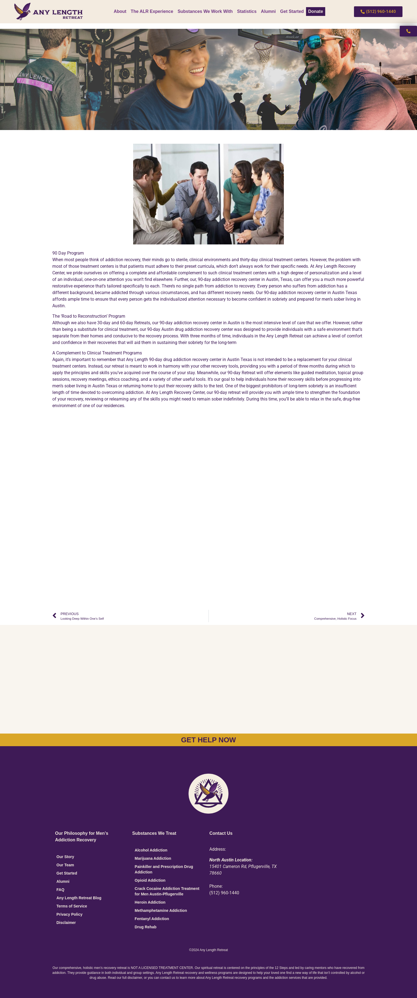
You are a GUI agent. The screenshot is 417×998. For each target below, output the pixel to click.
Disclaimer (66, 922)
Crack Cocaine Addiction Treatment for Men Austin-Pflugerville (167, 891)
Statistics (246, 11)
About (120, 11)
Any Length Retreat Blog (78, 898)
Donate (315, 11)
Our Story (65, 857)
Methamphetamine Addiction (161, 910)
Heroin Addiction (150, 902)
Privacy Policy (69, 914)
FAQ (60, 889)
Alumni (268, 11)
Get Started (292, 11)
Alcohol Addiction (151, 850)
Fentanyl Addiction (152, 919)
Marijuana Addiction (153, 858)
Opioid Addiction (150, 880)
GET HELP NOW (208, 740)
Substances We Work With (205, 11)
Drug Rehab (145, 927)
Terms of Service (71, 906)
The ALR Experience (152, 11)
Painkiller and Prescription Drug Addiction (164, 869)
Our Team (65, 865)
